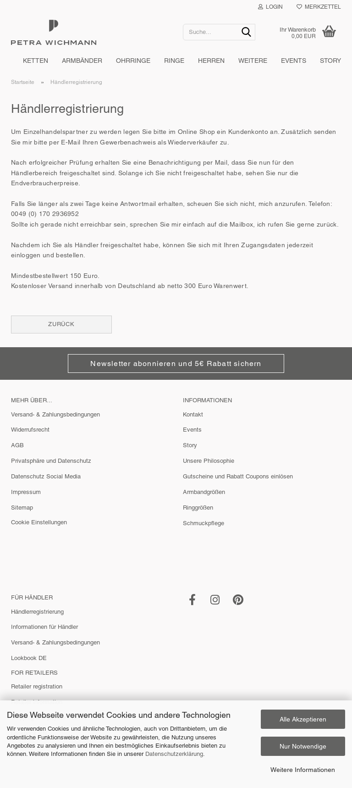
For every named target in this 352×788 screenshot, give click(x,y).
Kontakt (193, 414)
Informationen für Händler (44, 626)
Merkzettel (319, 7)
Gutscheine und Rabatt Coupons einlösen (238, 476)
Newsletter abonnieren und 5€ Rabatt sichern (175, 363)
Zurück (61, 324)
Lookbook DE (29, 658)
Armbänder (82, 60)
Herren (211, 60)
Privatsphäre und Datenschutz (51, 460)
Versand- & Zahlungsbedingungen (55, 414)
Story (330, 60)
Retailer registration (36, 686)
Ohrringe (133, 60)
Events (293, 60)
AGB (17, 445)
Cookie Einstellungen (39, 522)
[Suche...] (246, 32)
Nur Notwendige (303, 746)
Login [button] (270, 7)
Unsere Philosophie (208, 460)
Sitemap (22, 507)
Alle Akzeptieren (303, 719)
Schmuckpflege (203, 523)
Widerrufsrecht (30, 429)
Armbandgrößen (204, 491)
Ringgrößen (198, 507)
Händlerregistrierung (37, 611)
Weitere (252, 60)
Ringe (174, 60)
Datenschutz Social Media (46, 476)
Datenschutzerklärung (174, 753)
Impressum (26, 491)
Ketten (35, 60)
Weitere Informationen (302, 769)
